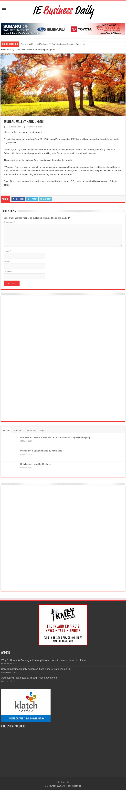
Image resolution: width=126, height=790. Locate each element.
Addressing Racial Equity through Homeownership (29, 677)
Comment (9, 222)
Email (7, 261)
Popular (17, 430)
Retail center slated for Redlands (35, 464)
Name (7, 251)
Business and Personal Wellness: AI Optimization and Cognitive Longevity (53, 44)
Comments (31, 430)
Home (5, 49)
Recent (6, 430)
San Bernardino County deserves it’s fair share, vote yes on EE (36, 668)
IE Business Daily (14, 127)
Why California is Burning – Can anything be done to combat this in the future (44, 660)
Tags (42, 430)
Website (8, 271)
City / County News (19, 49)
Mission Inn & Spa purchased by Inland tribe (41, 450)
